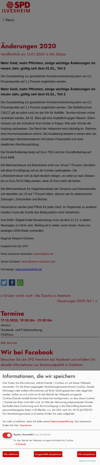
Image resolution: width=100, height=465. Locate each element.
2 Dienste (20, 444)
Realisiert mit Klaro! (87, 460)
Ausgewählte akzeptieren (48, 454)
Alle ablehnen (11, 454)
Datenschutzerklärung (61, 421)
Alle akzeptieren (86, 454)
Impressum (26, 425)
